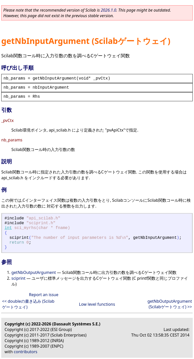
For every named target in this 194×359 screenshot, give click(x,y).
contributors (25, 351)
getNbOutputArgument (33, 272)
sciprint (18, 278)
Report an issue (43, 294)
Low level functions (97, 304)
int (8, 228)
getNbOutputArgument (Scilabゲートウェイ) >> (170, 304)
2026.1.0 (108, 10)
